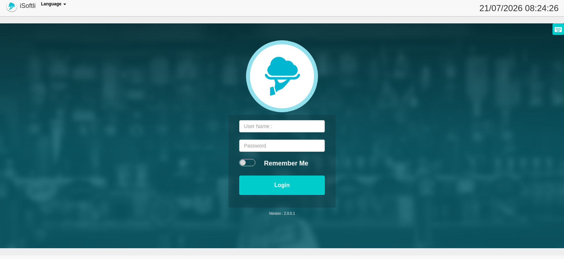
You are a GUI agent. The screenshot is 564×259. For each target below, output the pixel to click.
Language (53, 3)
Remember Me (286, 163)
